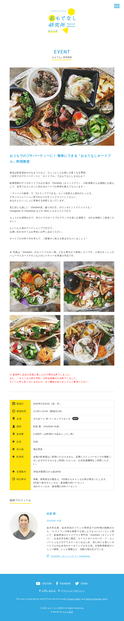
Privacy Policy (74, 599)
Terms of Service (94, 599)
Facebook (63, 583)
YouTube (44, 583)
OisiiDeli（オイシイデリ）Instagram (70, 556)
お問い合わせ (47, 590)
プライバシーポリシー (72, 590)
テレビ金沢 (68, 612)
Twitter (81, 583)
